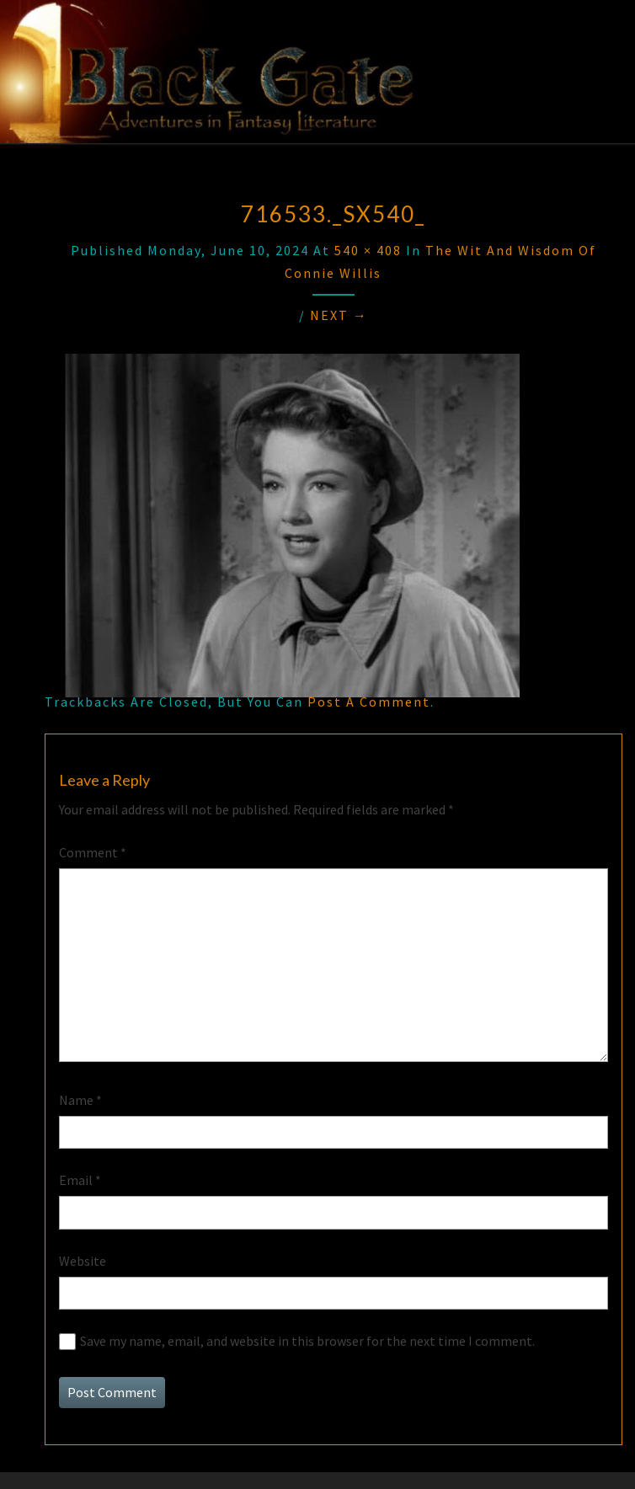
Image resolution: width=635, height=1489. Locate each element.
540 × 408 (368, 250)
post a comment (368, 701)
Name (80, 1099)
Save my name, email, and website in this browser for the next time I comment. (307, 1340)
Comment (92, 852)
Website (82, 1260)
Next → (339, 315)
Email (80, 1179)
